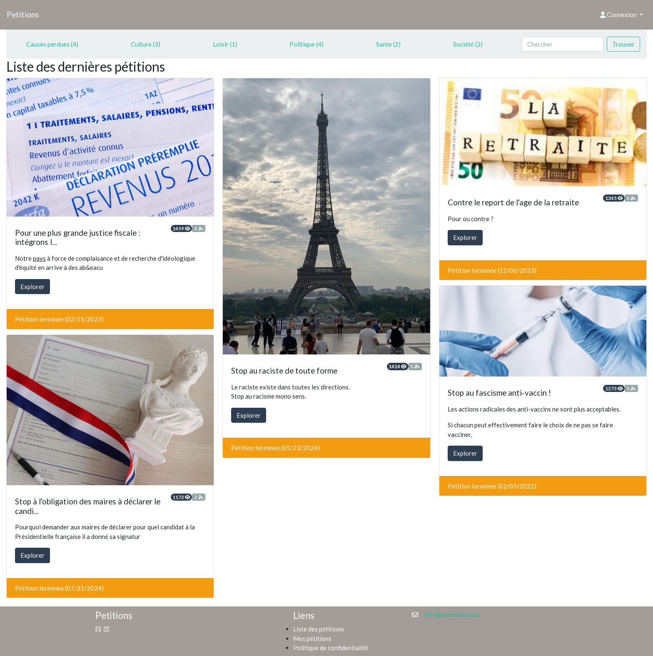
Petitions (23, 14)
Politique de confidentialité (330, 647)
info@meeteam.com (452, 614)
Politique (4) (306, 44)
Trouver (623, 44)
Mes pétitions (312, 638)
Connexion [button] (619, 14)
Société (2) (468, 44)
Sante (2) (388, 44)
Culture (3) (145, 44)
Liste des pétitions (318, 629)
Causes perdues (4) (52, 44)
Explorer (32, 286)
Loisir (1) (225, 44)
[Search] (562, 44)
